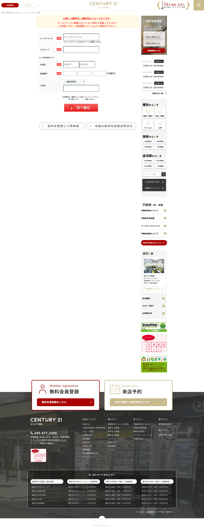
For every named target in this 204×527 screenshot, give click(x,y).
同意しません (89, 99)
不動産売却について (149, 210)
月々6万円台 (148, 161)
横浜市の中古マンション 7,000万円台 (82, 503)
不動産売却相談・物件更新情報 (93, 428)
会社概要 (146, 298)
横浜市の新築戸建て (39, 491)
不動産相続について (149, 233)
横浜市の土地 (37, 499)
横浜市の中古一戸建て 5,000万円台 (155, 495)
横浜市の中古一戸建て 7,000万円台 (155, 503)
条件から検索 (113, 428)
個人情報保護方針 (90, 453)
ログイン (112, 450)
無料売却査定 (139, 431)
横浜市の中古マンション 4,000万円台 (82, 491)
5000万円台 (148, 147)
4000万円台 (160, 141)
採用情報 (86, 450)
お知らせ (86, 424)
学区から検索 (113, 431)
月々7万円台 (160, 161)
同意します (73, 99)
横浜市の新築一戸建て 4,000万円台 (118, 491)
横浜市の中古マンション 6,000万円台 (82, 499)
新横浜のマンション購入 (118, 424)
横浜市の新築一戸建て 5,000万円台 (118, 495)
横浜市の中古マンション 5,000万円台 (82, 495)
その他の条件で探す (152, 182)
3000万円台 (148, 141)
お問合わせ (87, 446)
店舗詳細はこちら (152, 288)
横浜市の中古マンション (41, 487)
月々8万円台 (148, 166)
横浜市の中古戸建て (39, 495)
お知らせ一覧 (157, 93)
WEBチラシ (113, 442)
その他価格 (160, 147)
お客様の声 (147, 313)
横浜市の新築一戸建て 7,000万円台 (118, 503)
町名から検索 (113, 435)
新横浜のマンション (152, 188)
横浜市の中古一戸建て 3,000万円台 (155, 487)
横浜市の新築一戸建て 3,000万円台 (118, 487)
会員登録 (112, 446)
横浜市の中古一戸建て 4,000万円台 (155, 491)
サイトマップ (88, 457)
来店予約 (86, 442)
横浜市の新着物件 (38, 503)
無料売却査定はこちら (152, 242)
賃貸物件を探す (165, 424)
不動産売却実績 (147, 218)
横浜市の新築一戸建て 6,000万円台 (118, 499)
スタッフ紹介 (148, 305)
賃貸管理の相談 (165, 435)
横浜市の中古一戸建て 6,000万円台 (155, 499)
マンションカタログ (116, 439)
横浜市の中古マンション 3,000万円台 (82, 487)
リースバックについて (150, 226)
